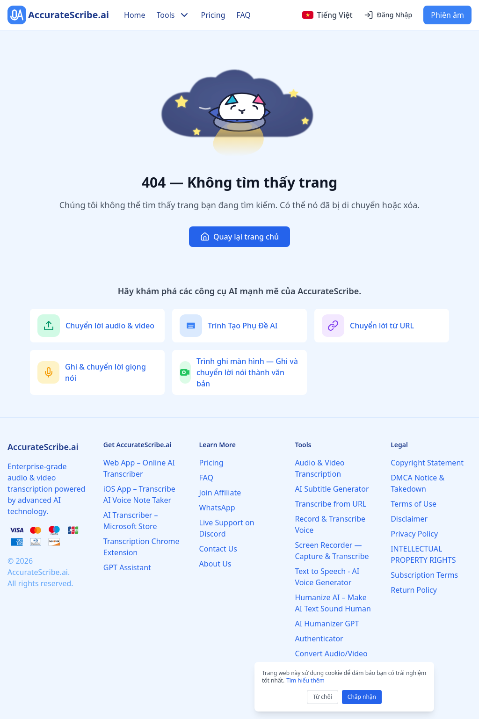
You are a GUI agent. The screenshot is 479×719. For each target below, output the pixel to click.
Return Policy (414, 590)
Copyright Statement (427, 463)
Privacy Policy (414, 534)
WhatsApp (217, 507)
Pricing (213, 15)
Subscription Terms (424, 575)
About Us (215, 564)
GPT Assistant (127, 567)
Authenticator (319, 638)
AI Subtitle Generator (332, 489)
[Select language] (327, 15)
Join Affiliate (220, 492)
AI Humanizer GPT (327, 623)
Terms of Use (413, 504)
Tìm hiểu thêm (305, 680)
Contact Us (218, 549)
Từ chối (322, 697)
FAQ (243, 15)
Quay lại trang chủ (239, 237)
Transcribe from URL (330, 504)
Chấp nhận (362, 697)
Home (134, 15)
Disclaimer (409, 519)
